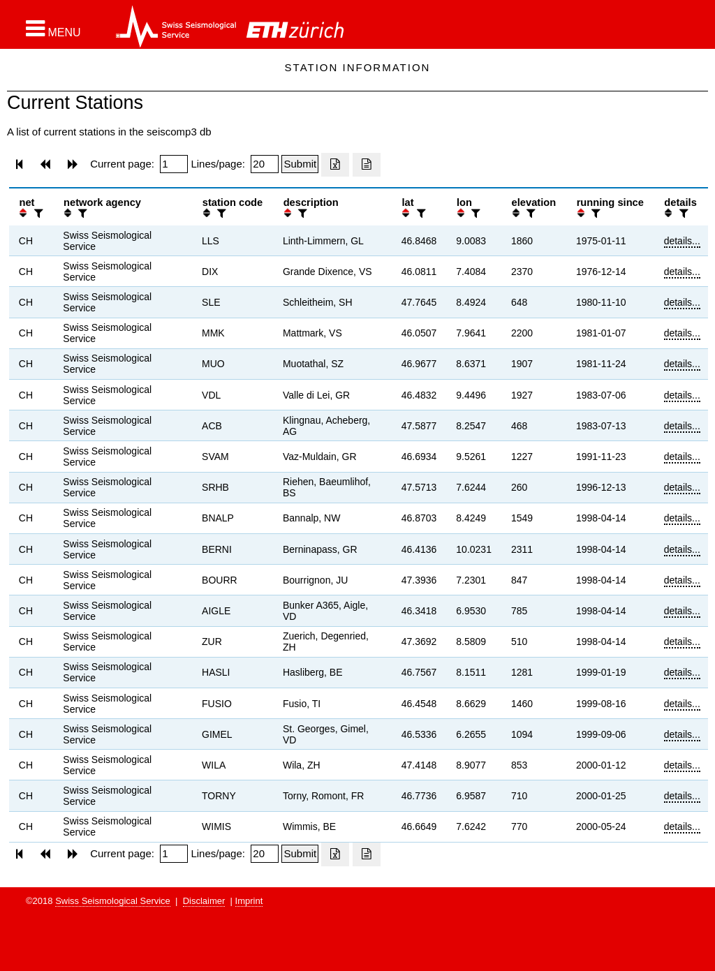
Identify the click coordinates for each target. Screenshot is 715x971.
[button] (53, 28)
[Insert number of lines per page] (265, 164)
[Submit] (299, 164)
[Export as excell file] (335, 165)
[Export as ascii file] (367, 165)
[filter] (37, 213)
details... (682, 240)
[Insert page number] (174, 164)
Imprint (249, 901)
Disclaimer (204, 901)
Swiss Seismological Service (112, 901)
